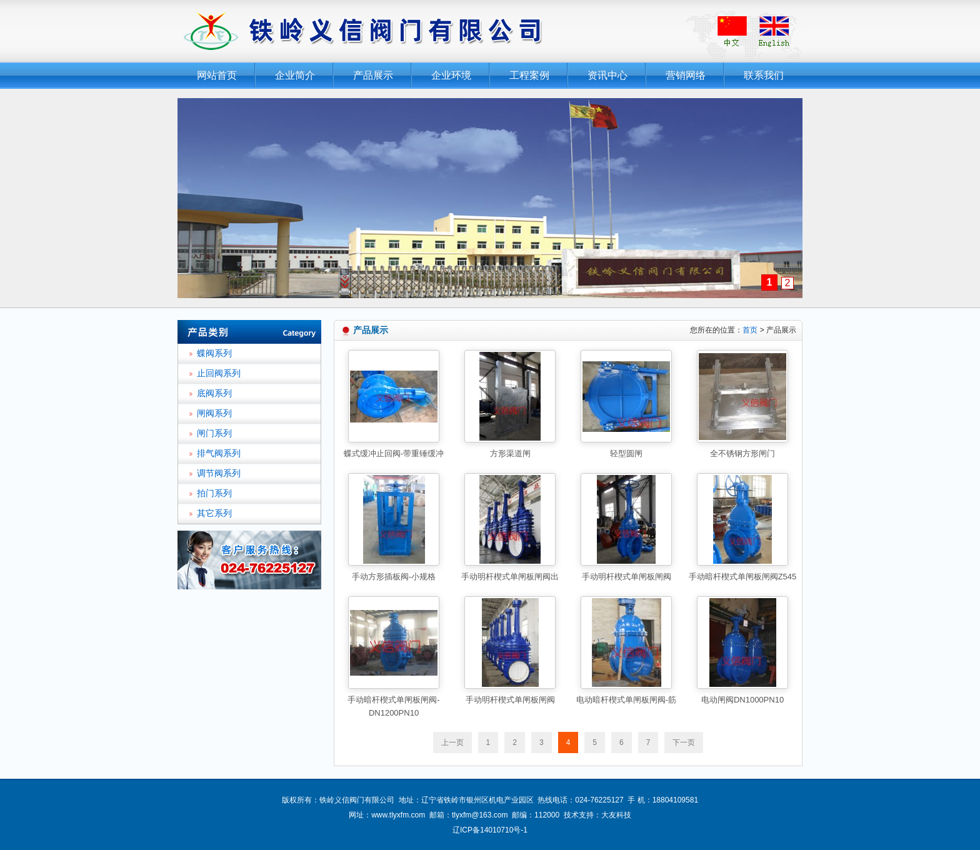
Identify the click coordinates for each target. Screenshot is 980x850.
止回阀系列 (219, 373)
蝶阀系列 (214, 353)
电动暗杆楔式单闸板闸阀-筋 (626, 699)
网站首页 (217, 75)
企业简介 (295, 75)
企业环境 (451, 75)
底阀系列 (214, 393)
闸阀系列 (214, 413)
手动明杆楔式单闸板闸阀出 (510, 576)
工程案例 (529, 75)
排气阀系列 (219, 453)
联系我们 (764, 75)
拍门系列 (214, 493)
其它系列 (214, 513)
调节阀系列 (219, 473)
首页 (750, 330)
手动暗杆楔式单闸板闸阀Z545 (743, 576)
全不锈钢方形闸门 (742, 453)
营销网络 (686, 75)
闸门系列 (214, 433)
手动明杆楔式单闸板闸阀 (626, 576)
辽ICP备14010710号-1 (490, 830)
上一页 (452, 742)
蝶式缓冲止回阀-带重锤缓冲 (394, 453)
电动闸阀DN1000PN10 (742, 699)
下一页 (683, 742)
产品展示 (373, 75)
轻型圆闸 (626, 453)
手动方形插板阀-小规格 (394, 576)
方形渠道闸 (510, 453)
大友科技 (616, 815)
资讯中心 (608, 75)
